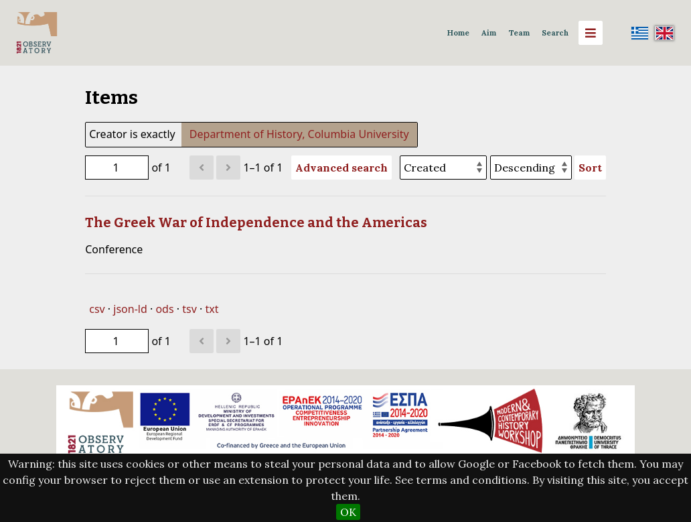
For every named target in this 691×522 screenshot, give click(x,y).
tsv (189, 309)
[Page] (117, 167)
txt (211, 309)
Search (555, 33)
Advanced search (341, 167)
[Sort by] (443, 167)
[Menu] (591, 33)
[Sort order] (531, 167)
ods (164, 309)
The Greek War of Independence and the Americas (256, 222)
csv (96, 309)
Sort (590, 167)
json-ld (130, 309)
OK (348, 512)
